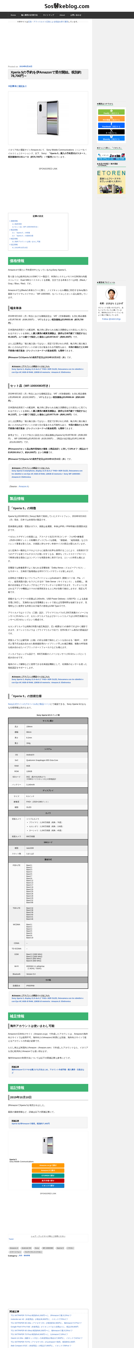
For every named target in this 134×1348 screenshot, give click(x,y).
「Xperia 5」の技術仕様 (22, 239)
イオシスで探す (48, 1189)
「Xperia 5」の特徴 (21, 236)
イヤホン (70, 1251)
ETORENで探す (48, 1179)
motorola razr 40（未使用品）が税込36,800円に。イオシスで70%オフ (39, 1323)
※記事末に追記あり (17, 89)
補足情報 (13, 242)
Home (13, 15)
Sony (37, 1251)
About (62, 15)
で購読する (111, 111)
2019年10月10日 (20, 251)
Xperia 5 (60, 1251)
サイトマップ (48, 15)
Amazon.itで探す (48, 1174)
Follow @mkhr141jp (111, 319)
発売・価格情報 (26, 1259)
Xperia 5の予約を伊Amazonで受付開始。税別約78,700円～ (46, 75)
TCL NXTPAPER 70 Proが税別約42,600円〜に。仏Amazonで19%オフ (39, 1338)
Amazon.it (23, 490)
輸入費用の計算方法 (29, 15)
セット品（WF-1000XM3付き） (25, 230)
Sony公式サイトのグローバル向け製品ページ (29, 707)
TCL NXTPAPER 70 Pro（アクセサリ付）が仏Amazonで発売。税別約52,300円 (43, 1345)
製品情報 (13, 233)
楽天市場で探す (48, 1184)
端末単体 (17, 227)
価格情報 (13, 224)
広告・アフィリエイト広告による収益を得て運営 (48, 22)
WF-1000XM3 (48, 1251)
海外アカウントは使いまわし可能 (26, 245)
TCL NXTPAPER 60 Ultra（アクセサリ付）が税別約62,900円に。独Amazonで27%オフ (46, 1326)
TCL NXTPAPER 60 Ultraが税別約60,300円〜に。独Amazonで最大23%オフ (42, 1334)
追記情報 (13, 248)
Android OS (26, 1251)
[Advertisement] (48, 44)
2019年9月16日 (26, 66)
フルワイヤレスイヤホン (33, 1255)
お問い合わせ (75, 15)
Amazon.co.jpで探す (48, 1169)
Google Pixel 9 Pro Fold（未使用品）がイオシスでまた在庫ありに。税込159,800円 (44, 1330)
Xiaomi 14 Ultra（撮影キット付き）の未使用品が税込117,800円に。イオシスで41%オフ (47, 1341)
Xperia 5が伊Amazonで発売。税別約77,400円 (31, 1127)
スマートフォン (15, 1255)
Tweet (11, 1243)
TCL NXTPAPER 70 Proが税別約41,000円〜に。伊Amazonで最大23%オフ (41, 1319)
